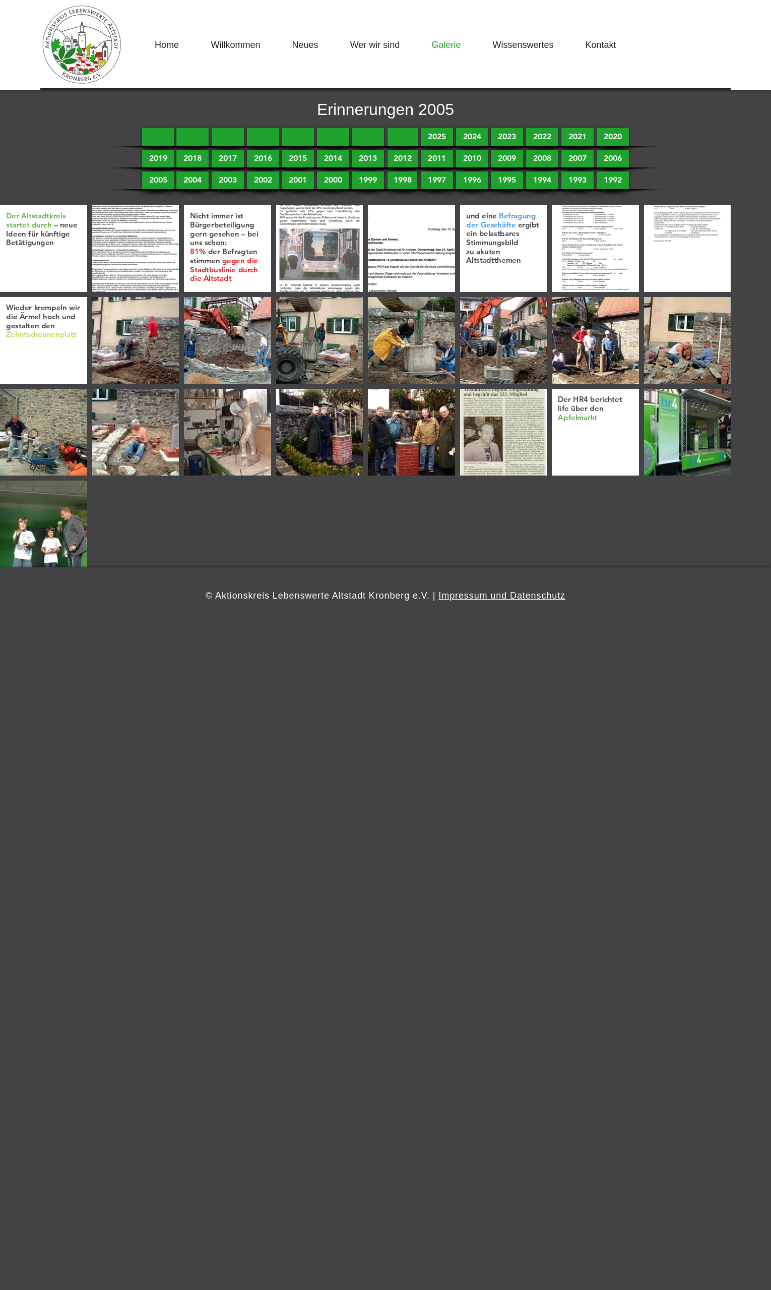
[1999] (368, 180)
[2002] (263, 180)
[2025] (437, 137)
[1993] (577, 180)
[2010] (472, 158)
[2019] (158, 158)
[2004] (192, 180)
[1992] (613, 180)
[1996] (472, 180)
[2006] (613, 158)
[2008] (542, 158)
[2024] (472, 137)
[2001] (298, 180)
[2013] (368, 158)
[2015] (298, 158)
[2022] (542, 137)
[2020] (613, 137)
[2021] (577, 137)
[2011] (437, 158)
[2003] (228, 180)
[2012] (403, 158)
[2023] (507, 137)
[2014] (333, 158)
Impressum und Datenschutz (501, 596)
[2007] (577, 158)
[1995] (507, 180)
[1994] (542, 180)
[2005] (158, 180)
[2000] (333, 180)
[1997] (437, 180)
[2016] (263, 158)
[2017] (228, 158)
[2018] (192, 158)
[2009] (507, 158)
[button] (158, 137)
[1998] (402, 180)
